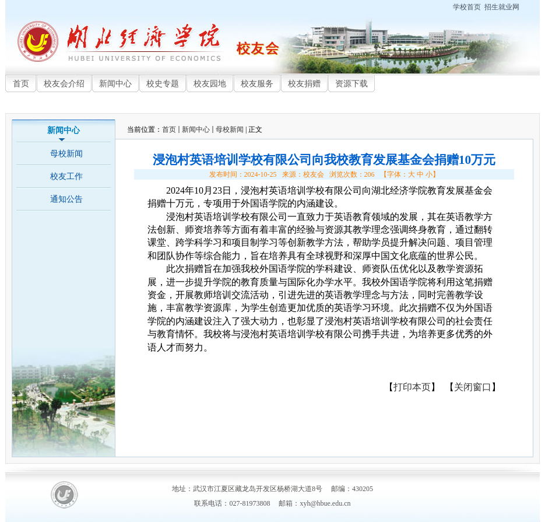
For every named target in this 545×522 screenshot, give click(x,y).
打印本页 (412, 387)
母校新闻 (230, 129)
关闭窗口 (472, 387)
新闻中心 (196, 129)
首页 (169, 129)
